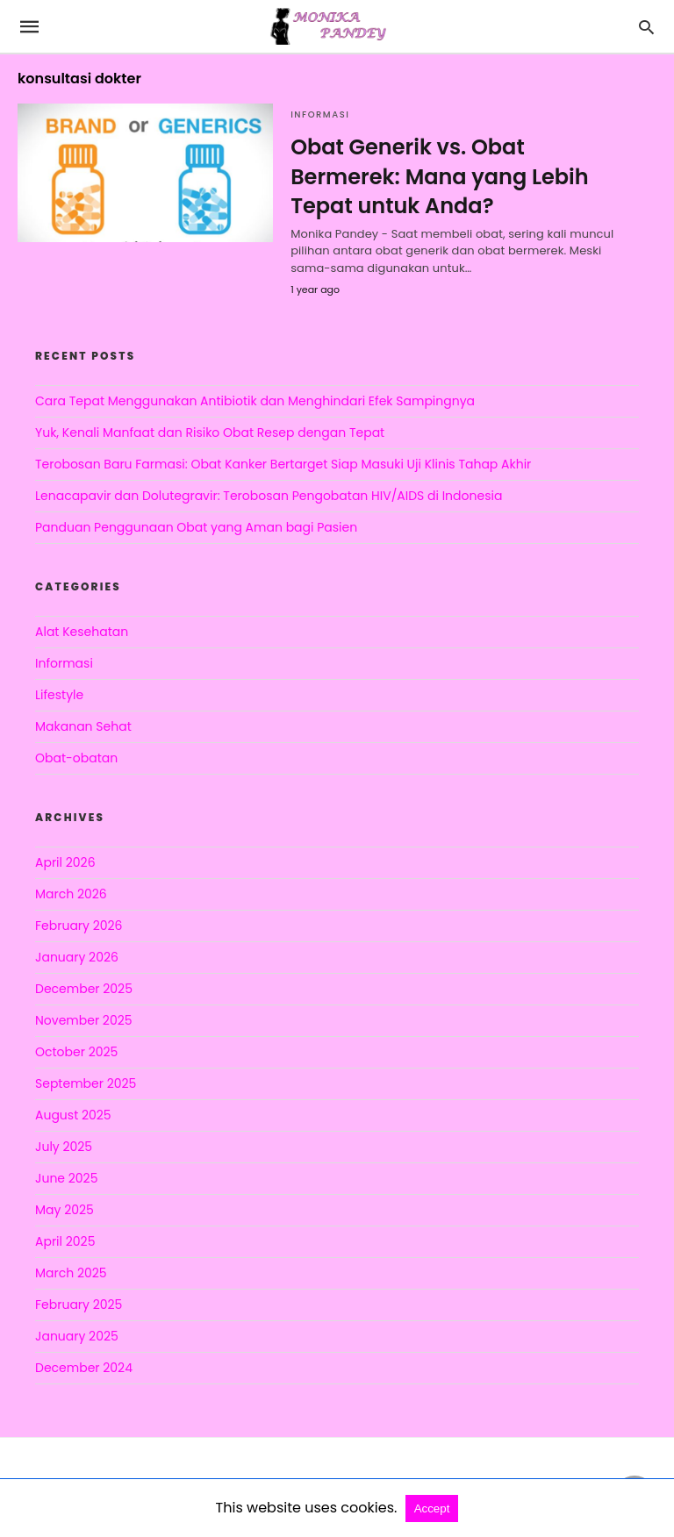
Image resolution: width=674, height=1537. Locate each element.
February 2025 (78, 1304)
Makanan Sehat (83, 726)
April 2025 (65, 1241)
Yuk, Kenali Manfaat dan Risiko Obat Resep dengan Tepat (209, 432)
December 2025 (84, 988)
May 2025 (64, 1210)
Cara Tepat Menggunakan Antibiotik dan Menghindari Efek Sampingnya (255, 401)
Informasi (319, 114)
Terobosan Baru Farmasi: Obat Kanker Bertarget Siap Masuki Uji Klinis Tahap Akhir (283, 464)
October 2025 (76, 1052)
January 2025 (76, 1336)
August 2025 (73, 1115)
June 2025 (66, 1178)
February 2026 (78, 925)
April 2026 (65, 862)
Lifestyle (59, 695)
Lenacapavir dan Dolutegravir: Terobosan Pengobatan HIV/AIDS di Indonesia (268, 495)
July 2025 (63, 1146)
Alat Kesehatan (81, 631)
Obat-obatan (76, 758)
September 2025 (85, 1083)
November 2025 (84, 1020)
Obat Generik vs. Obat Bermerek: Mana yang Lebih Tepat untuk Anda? (439, 176)
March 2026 (71, 894)
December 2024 (84, 1367)
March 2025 (71, 1273)
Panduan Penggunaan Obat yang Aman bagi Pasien (196, 527)
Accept (432, 1508)
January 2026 (76, 957)
